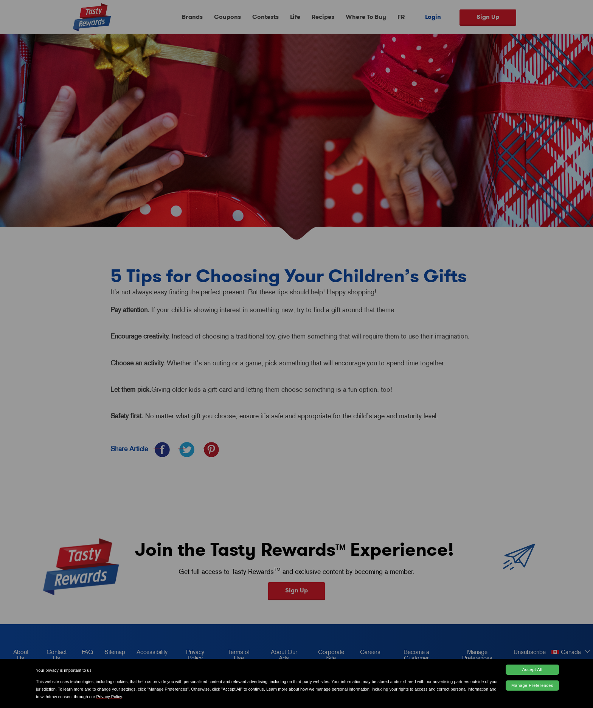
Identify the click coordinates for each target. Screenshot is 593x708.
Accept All (532, 669)
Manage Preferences (532, 685)
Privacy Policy (109, 696)
